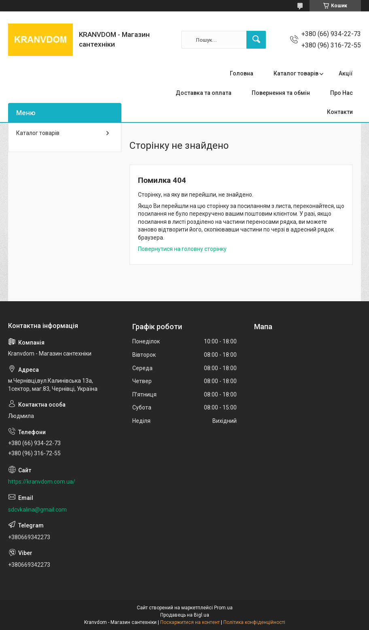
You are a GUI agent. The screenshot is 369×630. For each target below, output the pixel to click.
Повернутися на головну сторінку (182, 249)
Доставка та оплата (203, 93)
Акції (346, 73)
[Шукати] (256, 40)
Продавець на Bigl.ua (184, 615)
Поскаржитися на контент (190, 622)
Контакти (340, 112)
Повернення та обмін (281, 93)
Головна (241, 73)
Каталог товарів (296, 73)
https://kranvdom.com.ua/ (41, 481)
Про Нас (341, 93)
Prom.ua (223, 608)
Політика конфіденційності (254, 622)
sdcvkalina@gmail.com (37, 509)
